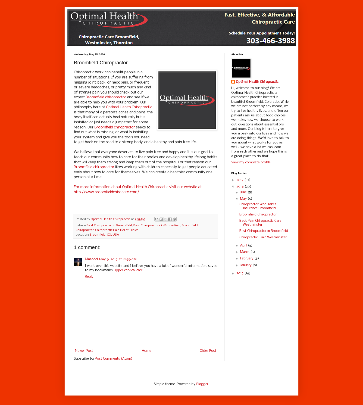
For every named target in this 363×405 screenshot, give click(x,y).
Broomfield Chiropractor (258, 214)
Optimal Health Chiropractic (129, 107)
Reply (89, 277)
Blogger (202, 384)
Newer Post (84, 351)
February (247, 258)
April (244, 245)
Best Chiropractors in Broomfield (156, 225)
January (246, 265)
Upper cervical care (128, 270)
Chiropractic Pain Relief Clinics (116, 230)
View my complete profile (251, 162)
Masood (91, 259)
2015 (240, 273)
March (245, 252)
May (244, 199)
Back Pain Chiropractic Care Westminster (260, 223)
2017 (240, 180)
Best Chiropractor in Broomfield (109, 225)
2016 (240, 186)
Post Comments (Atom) (113, 359)
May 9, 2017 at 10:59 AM (118, 259)
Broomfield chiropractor (106, 97)
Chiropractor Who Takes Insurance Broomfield (257, 206)
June (244, 192)
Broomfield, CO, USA (104, 235)
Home (146, 351)
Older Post (208, 351)
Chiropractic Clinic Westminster (263, 237)
